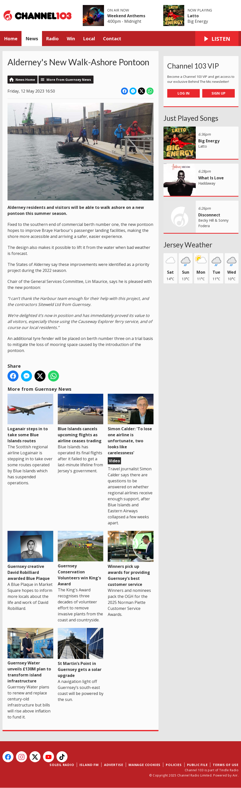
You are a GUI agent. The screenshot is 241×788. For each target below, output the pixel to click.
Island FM (89, 764)
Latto (193, 16)
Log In (184, 93)
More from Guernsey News (68, 79)
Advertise (113, 764)
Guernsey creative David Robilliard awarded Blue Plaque (30, 556)
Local (89, 39)
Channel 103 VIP (193, 66)
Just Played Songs (191, 118)
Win (71, 39)
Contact (112, 39)
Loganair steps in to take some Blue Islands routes (30, 419)
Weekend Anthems (126, 16)
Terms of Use (225, 764)
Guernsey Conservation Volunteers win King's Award (81, 559)
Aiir (235, 775)
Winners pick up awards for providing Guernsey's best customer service (131, 559)
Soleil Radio (62, 764)
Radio (52, 39)
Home (11, 39)
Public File (197, 764)
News (32, 39)
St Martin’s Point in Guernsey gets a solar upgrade (81, 653)
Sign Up (219, 93)
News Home (25, 79)
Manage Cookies (144, 764)
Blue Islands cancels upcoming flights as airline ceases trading (81, 419)
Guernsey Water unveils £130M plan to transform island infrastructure (30, 656)
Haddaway (206, 183)
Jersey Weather (188, 244)
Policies (174, 764)
